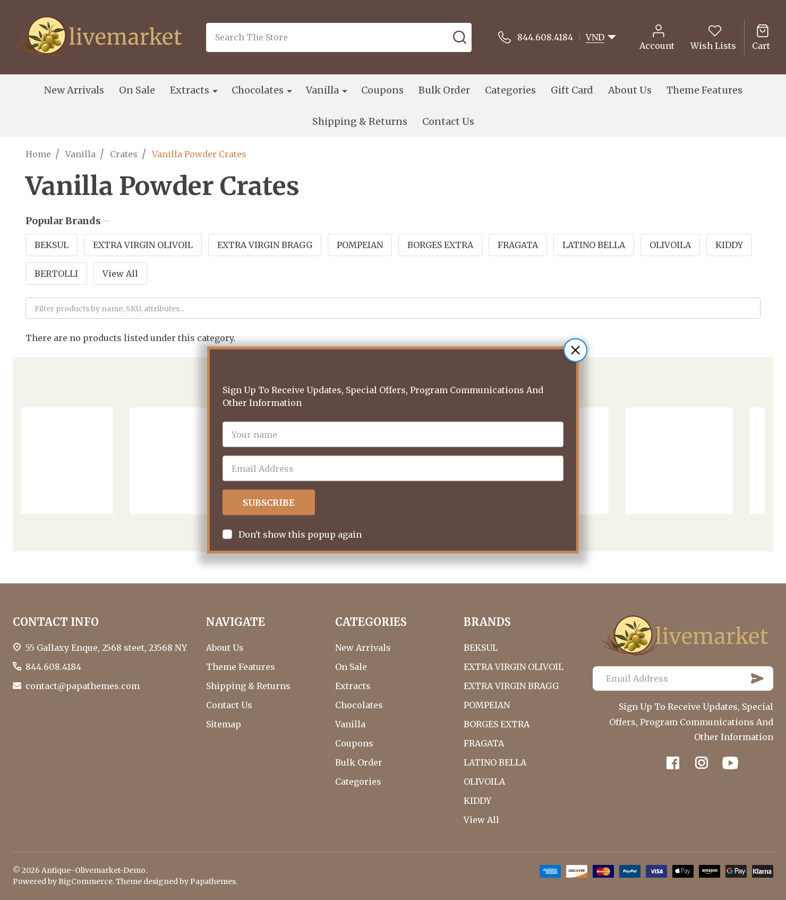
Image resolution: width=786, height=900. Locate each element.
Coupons (382, 90)
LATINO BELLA (593, 245)
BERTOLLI (56, 273)
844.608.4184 (53, 666)
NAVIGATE (235, 622)
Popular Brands (67, 221)
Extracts (189, 90)
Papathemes (213, 881)
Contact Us (448, 121)
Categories (510, 90)
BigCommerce (85, 881)
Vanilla (322, 90)
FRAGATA (518, 245)
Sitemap (223, 724)
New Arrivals (74, 90)
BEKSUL (52, 245)
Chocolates (258, 90)
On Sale (137, 90)
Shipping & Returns (359, 121)
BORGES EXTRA (440, 245)
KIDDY (729, 245)
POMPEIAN (360, 245)
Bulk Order (444, 90)
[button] (575, 324)
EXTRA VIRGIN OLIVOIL (143, 245)
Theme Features (704, 90)
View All (120, 273)
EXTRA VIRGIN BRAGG (264, 245)
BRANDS (487, 622)
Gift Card (572, 90)
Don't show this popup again (300, 508)
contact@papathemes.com (82, 686)
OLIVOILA (670, 245)
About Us (630, 90)
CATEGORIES (371, 622)
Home (38, 154)
